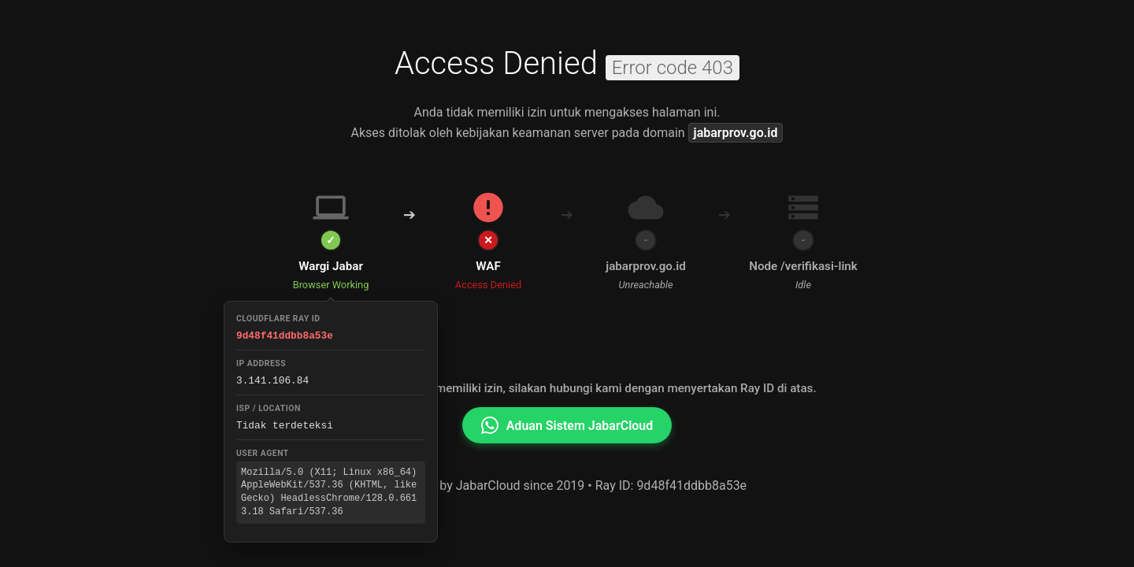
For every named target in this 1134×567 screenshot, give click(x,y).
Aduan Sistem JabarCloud (567, 425)
